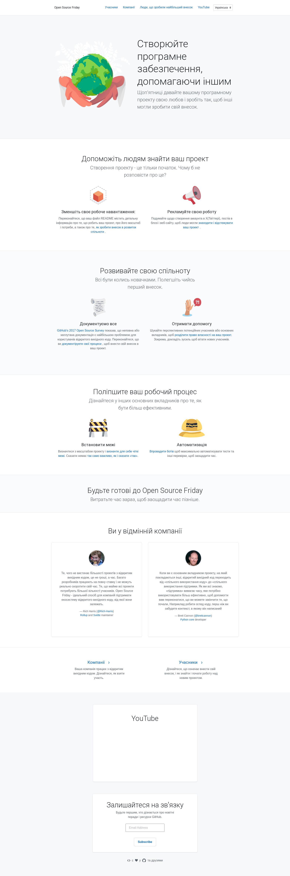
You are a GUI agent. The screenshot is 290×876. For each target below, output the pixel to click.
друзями (157, 860)
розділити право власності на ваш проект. (203, 334)
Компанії (129, 7)
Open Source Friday (67, 7)
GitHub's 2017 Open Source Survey (80, 330)
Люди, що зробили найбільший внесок (166, 7)
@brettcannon (203, 615)
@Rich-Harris (105, 611)
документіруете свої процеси (82, 343)
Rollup (83, 615)
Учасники (112, 7)
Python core (187, 619)
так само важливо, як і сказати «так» (112, 455)
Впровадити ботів (162, 451)
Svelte (96, 615)
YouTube (204, 7)
